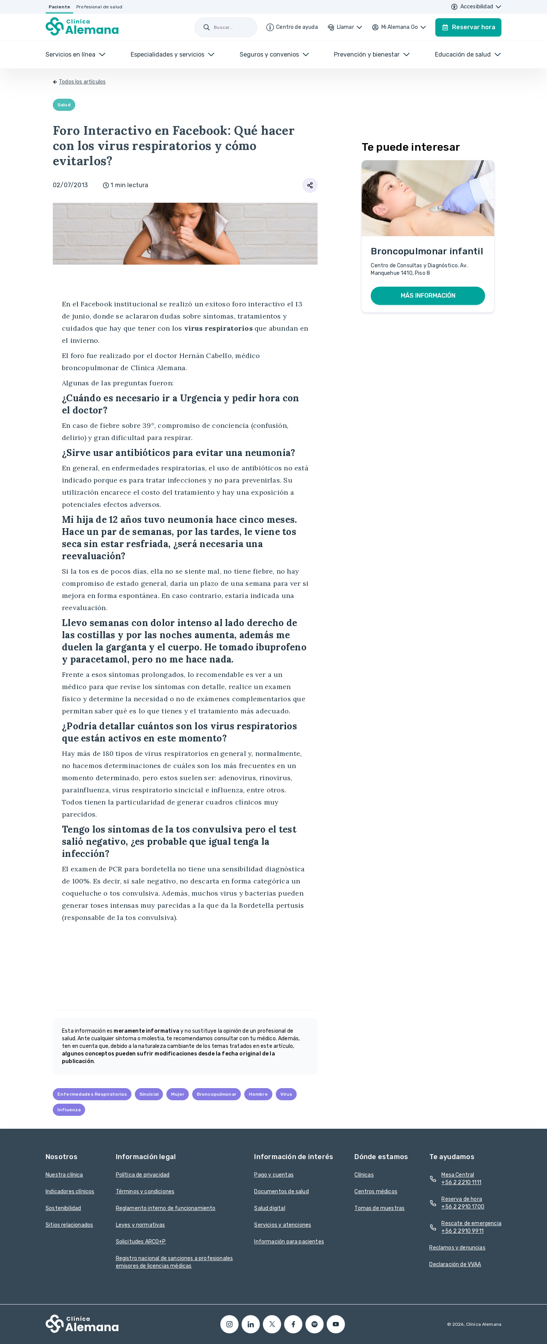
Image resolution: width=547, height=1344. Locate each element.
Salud (64, 104)
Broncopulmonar (216, 1094)
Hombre (258, 1094)
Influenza (69, 1109)
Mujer (177, 1094)
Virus (286, 1094)
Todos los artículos (82, 82)
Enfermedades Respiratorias (92, 1094)
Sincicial (148, 1094)
